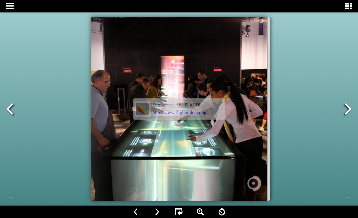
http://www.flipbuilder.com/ (180, 112)
